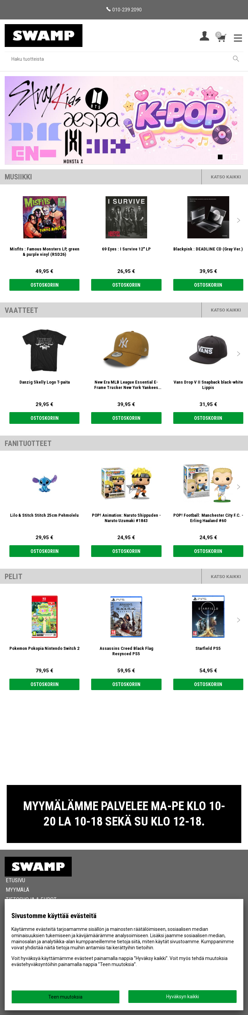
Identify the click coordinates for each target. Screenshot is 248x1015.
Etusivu (15, 880)
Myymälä (17, 889)
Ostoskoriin (44, 285)
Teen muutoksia (65, 997)
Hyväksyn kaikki (182, 996)
